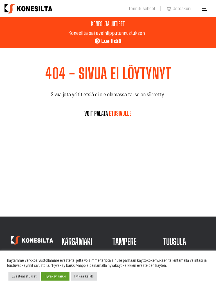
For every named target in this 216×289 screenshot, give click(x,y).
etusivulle (120, 113)
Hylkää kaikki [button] (84, 276)
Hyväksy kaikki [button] (55, 276)
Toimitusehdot (142, 8)
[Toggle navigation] (205, 8)
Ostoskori (178, 8)
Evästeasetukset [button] (24, 276)
